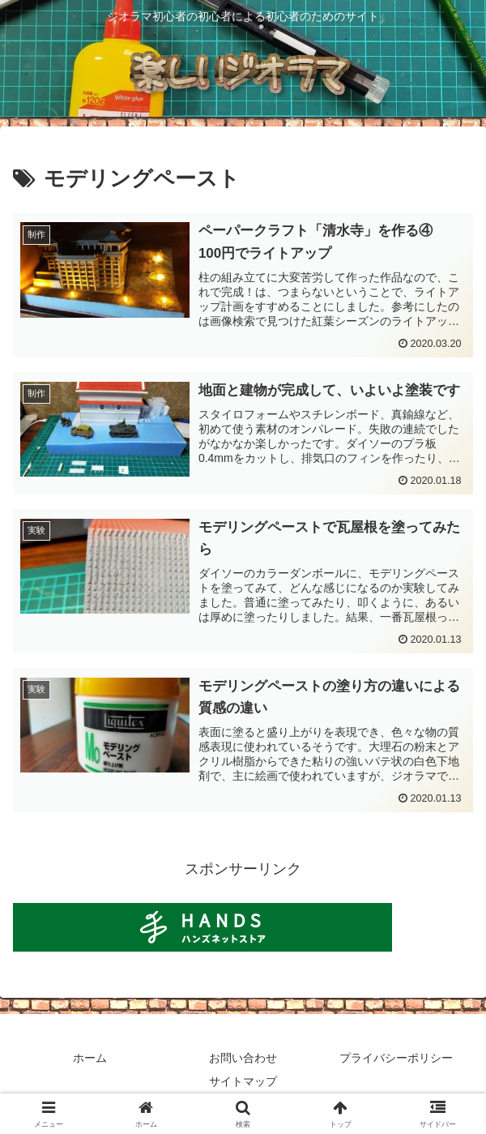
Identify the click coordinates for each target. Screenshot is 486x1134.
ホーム (90, 1057)
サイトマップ (243, 1081)
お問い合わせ (243, 1057)
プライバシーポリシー (396, 1057)
